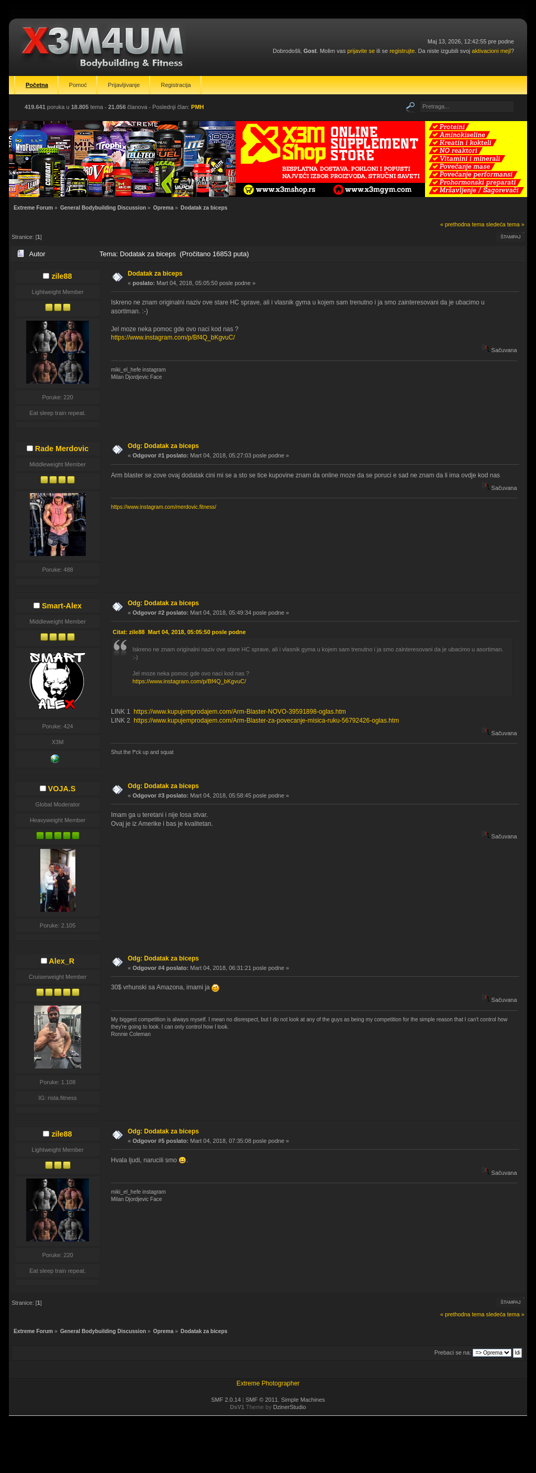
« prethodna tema (462, 224)
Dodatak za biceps (155, 273)
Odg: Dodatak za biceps (163, 446)
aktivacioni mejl (491, 51)
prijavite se (361, 51)
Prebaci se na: (452, 1352)
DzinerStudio (289, 1407)
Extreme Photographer (268, 1383)
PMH (197, 107)
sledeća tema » (505, 224)
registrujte (402, 51)
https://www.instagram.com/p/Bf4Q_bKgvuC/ (173, 337)
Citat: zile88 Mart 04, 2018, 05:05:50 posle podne (179, 632)
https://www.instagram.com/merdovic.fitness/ (163, 507)
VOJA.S (62, 788)
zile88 (61, 276)
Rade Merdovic (61, 448)
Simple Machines (303, 1399)
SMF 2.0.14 (226, 1399)
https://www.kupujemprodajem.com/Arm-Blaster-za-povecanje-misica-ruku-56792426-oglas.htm (266, 720)
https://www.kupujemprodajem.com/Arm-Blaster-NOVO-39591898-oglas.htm (239, 711)
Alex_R (61, 961)
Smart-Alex (62, 606)
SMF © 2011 (261, 1399)
